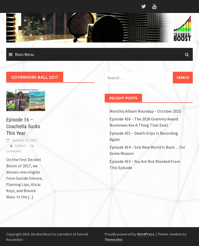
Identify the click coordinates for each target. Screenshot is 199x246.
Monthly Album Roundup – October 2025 (145, 111)
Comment (13, 151)
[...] (30, 196)
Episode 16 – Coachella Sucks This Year (23, 126)
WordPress (145, 234)
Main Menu (24, 54)
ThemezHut (113, 239)
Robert (20, 145)
